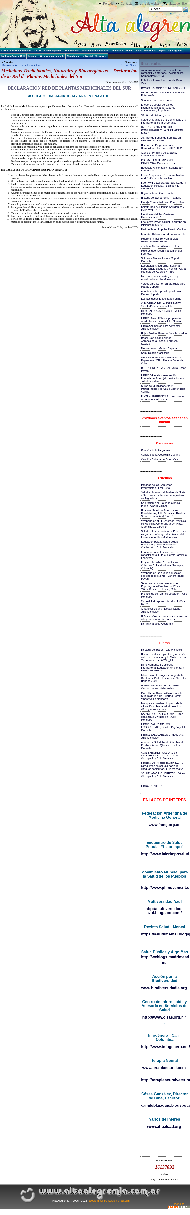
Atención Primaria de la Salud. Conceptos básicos (159, 154)
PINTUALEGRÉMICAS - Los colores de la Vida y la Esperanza (162, 398)
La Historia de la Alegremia (157, 623)
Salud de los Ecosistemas (95, 50)
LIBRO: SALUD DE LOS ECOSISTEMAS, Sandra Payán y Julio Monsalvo (164, 727)
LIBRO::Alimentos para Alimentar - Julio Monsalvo (161, 327)
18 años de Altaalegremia (156, 115)
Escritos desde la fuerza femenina (161, 298)
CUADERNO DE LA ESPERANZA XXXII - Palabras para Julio (161, 305)
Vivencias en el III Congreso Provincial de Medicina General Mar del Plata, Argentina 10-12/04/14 (164, 523)
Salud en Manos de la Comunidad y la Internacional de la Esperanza (163, 121)
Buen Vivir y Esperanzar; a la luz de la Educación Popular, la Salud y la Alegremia (163, 185)
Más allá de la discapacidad (48, 50)
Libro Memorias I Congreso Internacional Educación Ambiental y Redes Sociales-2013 (162, 667)
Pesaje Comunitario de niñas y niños (162, 202)
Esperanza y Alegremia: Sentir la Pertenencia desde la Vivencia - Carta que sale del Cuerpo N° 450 (163, 268)
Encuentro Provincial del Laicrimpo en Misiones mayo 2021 (163, 223)
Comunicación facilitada (155, 352)
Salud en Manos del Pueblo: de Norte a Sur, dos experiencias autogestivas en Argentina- (163, 495)
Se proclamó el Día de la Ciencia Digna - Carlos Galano (160, 504)
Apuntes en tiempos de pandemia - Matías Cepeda (161, 293)
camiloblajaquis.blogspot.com (164, 1105)
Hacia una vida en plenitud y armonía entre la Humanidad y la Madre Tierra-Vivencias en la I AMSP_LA (163, 657)
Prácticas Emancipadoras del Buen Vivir (161, 82)
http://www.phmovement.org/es (164, 888)
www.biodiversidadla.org (164, 988)
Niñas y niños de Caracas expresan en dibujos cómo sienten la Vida (164, 618)
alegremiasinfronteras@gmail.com (109, 1200)
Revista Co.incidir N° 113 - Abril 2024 (163, 87)
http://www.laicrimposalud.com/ (164, 854)
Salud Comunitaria (146, 50)
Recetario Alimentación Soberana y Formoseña (162, 169)
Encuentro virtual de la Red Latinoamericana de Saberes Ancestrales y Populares (158, 107)
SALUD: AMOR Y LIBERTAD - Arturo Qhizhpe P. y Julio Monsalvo (163, 775)
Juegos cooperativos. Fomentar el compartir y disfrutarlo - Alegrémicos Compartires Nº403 (162, 73)
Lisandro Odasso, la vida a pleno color (163, 234)
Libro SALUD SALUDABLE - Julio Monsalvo (161, 312)
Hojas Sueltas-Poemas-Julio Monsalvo (164, 333)
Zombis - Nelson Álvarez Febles (160, 246)
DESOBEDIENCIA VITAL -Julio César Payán (163, 369)
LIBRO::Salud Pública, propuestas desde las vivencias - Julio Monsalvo (162, 320)
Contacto (126, 3)
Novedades (73, 56)
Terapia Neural (129, 64)
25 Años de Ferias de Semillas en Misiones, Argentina (161, 139)
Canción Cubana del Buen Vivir (159, 459)
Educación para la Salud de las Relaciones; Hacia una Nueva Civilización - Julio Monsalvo (159, 544)
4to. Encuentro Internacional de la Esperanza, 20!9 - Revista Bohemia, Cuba (162, 360)
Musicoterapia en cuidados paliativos (21, 64)
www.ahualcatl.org (164, 1126)
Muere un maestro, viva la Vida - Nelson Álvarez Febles (160, 240)
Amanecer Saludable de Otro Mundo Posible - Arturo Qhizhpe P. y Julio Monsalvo (162, 745)
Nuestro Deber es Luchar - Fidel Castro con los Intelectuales (160, 687)
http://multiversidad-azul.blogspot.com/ (164, 911)
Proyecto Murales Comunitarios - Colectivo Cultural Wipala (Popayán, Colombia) (162, 565)
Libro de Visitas (150, 3)
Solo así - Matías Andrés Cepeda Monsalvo (160, 260)
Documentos (72, 50)
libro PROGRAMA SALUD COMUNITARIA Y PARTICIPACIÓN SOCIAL (162, 130)
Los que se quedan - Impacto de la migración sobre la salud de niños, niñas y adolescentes (161, 706)
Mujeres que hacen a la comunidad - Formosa (162, 252)
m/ (164, 962)
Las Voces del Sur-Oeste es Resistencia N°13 (157, 216)
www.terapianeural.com (164, 1068)
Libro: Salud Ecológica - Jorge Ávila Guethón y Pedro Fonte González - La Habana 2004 (163, 678)
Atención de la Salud (122, 50)
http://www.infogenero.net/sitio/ (164, 1047)
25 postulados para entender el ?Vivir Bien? (163, 603)
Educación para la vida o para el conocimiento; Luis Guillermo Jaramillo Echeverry (164, 555)
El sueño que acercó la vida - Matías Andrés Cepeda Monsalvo (162, 176)
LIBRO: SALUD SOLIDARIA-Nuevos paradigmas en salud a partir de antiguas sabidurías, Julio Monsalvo (162, 766)
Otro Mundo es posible (52, 56)
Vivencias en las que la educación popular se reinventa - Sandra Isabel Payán (162, 575)
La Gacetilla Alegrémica (94, 56)
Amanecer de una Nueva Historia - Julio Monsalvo (161, 610)
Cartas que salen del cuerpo (16, 50)
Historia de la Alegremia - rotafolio (161, 197)
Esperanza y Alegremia (170, 50)
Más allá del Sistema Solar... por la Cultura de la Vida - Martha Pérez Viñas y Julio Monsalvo (161, 696)
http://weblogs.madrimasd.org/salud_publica (164, 957)
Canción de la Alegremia (155, 450)
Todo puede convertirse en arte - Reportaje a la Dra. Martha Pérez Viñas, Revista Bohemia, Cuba (160, 586)
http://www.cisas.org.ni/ (164, 1017)
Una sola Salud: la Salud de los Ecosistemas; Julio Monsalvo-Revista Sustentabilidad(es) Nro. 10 (163, 513)
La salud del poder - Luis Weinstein (162, 649)
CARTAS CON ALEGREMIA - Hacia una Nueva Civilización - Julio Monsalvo (162, 716)
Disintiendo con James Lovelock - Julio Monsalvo (164, 595)
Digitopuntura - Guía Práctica (158, 193)
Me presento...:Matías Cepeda (159, 348)
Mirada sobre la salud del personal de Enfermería (163, 94)
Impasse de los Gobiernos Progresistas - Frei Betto (156, 486)
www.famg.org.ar (164, 825)
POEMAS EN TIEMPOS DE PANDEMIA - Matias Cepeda (158, 161)
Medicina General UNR (13, 56)
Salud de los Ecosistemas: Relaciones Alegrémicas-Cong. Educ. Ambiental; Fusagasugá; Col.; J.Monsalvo (163, 534)
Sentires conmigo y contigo (157, 100)
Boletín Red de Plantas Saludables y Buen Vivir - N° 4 (162, 208)
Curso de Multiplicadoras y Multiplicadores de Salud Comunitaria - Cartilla (164, 388)
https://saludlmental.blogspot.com (164, 934)
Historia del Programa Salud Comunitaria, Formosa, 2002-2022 (161, 146)
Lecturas (32, 56)
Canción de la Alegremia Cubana (160, 454)
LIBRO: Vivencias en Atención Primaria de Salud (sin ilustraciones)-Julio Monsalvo (163, 378)
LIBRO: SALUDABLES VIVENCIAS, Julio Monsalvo (162, 736)
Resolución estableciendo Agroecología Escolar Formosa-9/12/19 (160, 340)
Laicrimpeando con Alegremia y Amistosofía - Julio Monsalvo (159, 277)
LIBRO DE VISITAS (152, 785)
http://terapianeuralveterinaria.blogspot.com (164, 1080)
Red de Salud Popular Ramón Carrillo (163, 229)
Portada (108, 3)
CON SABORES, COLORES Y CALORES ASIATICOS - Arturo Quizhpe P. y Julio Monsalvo (159, 755)
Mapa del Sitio (177, 3)
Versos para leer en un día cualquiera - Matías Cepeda (164, 285)
